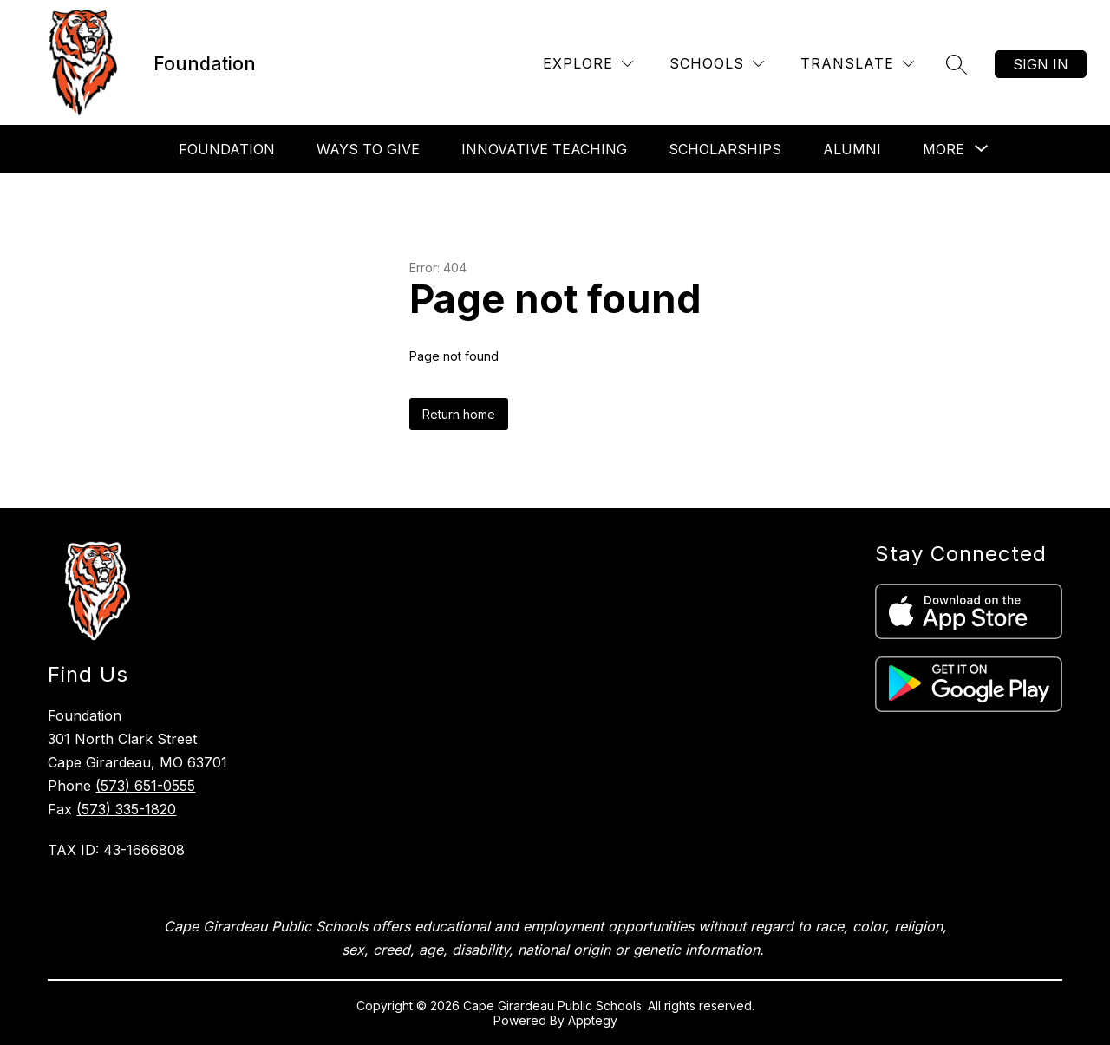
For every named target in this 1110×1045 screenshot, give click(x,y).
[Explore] (588, 64)
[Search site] (956, 64)
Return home (458, 414)
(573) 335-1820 (126, 809)
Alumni (852, 149)
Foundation (227, 149)
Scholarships (725, 149)
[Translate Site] (857, 64)
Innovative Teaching (544, 149)
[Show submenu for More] (943, 149)
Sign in (1040, 64)
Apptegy (592, 1020)
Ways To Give (368, 149)
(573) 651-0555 (145, 785)
